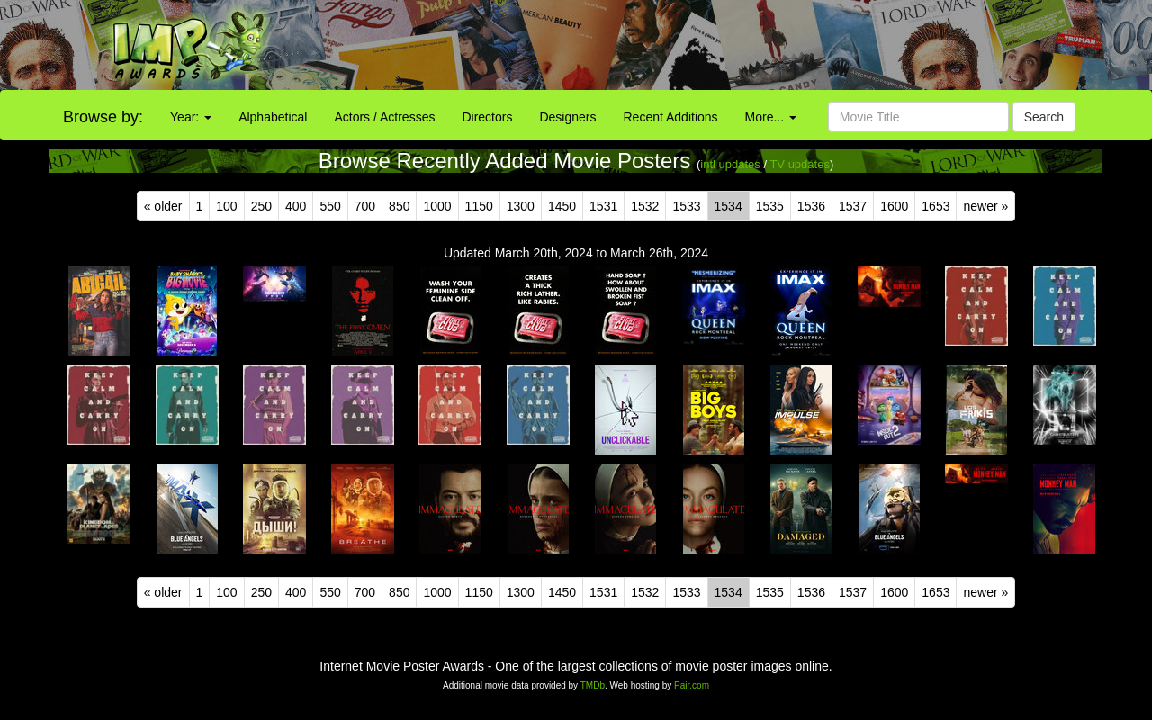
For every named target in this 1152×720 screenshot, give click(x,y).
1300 (521, 206)
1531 (603, 206)
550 (330, 206)
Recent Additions (671, 117)
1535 (770, 206)
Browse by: (103, 117)
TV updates (800, 164)
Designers (567, 117)
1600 (894, 206)
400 (295, 206)
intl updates (730, 164)
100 (226, 206)
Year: (191, 117)
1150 (479, 206)
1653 (936, 206)
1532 (645, 206)
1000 (437, 206)
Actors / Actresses (384, 117)
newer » (985, 206)
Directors (487, 117)
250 (261, 206)
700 (365, 206)
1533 (686, 206)
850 (399, 206)
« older (163, 206)
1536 (811, 206)
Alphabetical (272, 117)
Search (1044, 117)
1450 (562, 206)
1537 (853, 206)
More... (770, 117)
